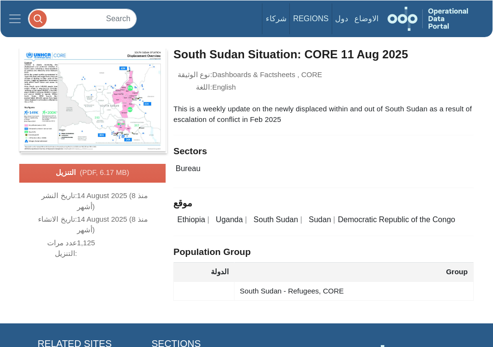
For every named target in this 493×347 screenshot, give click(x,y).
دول (341, 18)
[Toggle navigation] (15, 19)
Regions (311, 18)
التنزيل (92, 173)
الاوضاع (366, 18)
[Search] (82, 18)
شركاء (276, 18)
